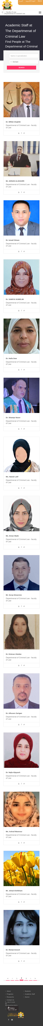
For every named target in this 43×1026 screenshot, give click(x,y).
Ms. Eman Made (12, 536)
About (9, 991)
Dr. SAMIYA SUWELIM (15, 299)
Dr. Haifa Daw (11, 358)
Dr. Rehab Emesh (13, 950)
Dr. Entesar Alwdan (13, 654)
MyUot (40, 1)
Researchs (10, 997)
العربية (21, 1)
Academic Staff (30, 994)
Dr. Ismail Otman (12, 240)
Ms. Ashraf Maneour (14, 831)
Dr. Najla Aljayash (13, 772)
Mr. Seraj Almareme (14, 595)
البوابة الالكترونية (30, 1)
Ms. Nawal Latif (12, 477)
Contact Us (10, 1000)
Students (28, 991)
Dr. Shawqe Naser (13, 417)
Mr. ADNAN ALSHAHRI (15, 181)
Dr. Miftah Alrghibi (13, 122)
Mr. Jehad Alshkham (14, 891)
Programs (10, 994)
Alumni (27, 997)
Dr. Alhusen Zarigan (14, 713)
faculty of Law (11, 12)
